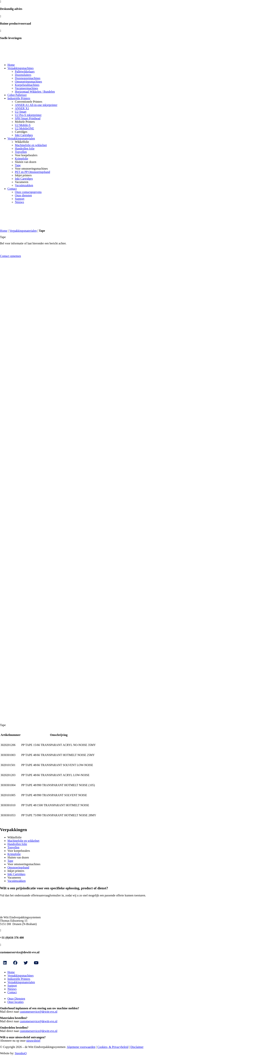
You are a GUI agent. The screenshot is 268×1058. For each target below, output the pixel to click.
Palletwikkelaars (25, 71)
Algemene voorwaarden (81, 1047)
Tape (18, 165)
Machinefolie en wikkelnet (31, 145)
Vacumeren (21, 182)
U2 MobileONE (24, 128)
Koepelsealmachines (27, 84)
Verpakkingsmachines (20, 68)
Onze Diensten (16, 998)
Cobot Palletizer (17, 95)
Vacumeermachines (26, 88)
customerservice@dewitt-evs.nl (38, 1011)
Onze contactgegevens (28, 192)
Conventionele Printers (28, 101)
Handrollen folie (24, 148)
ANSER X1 (22, 108)
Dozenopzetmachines (27, 78)
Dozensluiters (23, 74)
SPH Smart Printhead (27, 118)
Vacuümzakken (24, 185)
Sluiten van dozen (25, 161)
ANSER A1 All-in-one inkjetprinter (36, 105)
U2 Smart (20, 111)
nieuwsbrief (33, 1040)
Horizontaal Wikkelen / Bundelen (35, 91)
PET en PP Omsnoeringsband (32, 172)
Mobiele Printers (25, 121)
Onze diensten (23, 195)
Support (19, 198)
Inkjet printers (23, 175)
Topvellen (21, 151)
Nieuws (19, 202)
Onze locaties (15, 1002)
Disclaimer (136, 1047)
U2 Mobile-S (23, 125)
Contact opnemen (10, 256)
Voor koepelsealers (26, 155)
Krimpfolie (21, 158)
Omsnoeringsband (18, 867)
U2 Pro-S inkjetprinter (28, 115)
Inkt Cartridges (24, 135)
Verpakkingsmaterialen (21, 138)
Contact (12, 188)
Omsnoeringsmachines (28, 81)
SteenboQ (21, 1053)
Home (11, 64)
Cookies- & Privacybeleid (112, 1047)
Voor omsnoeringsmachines (31, 168)
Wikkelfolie (22, 141)
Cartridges (21, 131)
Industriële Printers (18, 98)
